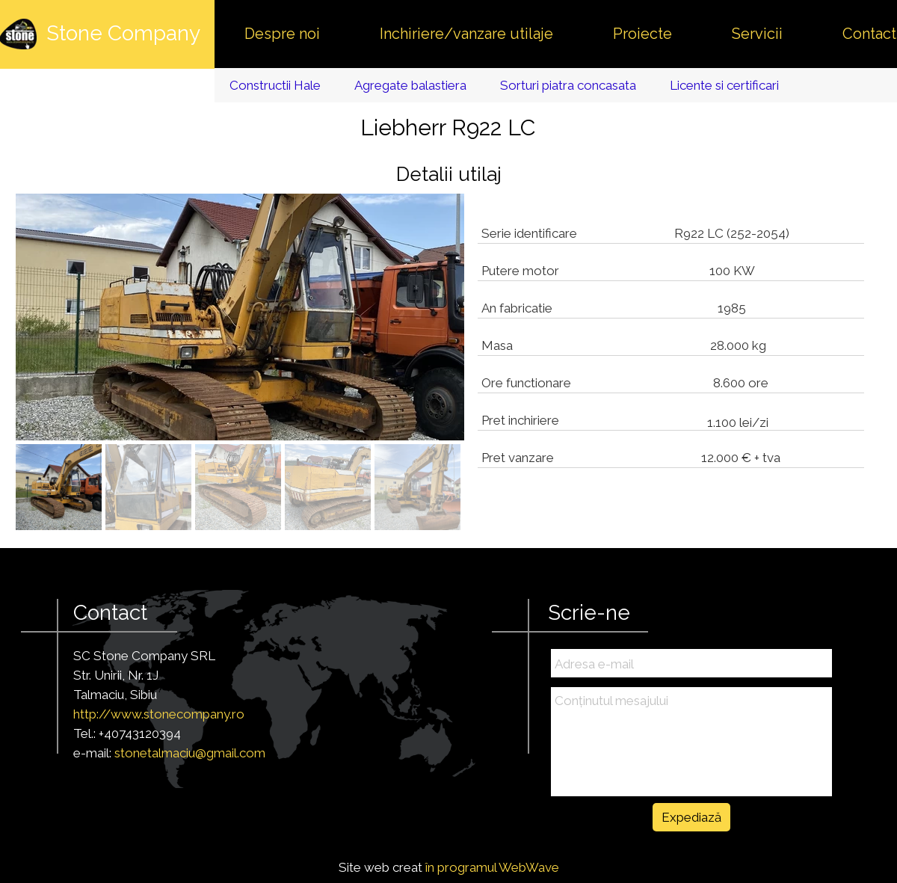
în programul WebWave (492, 867)
